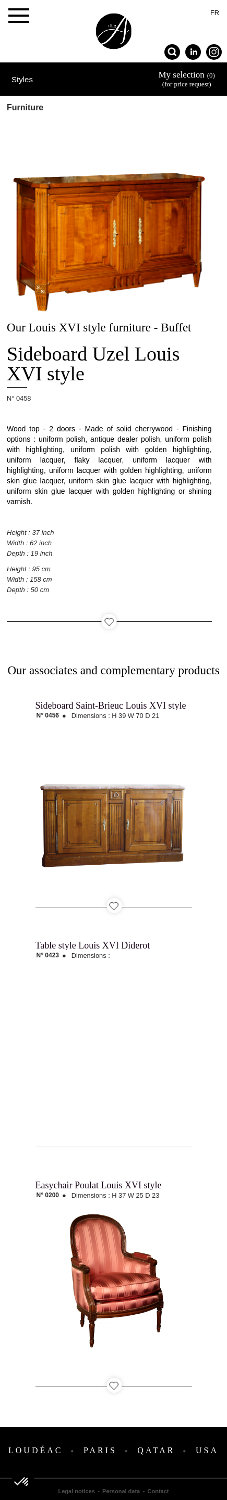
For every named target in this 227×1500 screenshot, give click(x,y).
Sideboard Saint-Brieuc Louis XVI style (110, 705)
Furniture (25, 107)
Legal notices (76, 1491)
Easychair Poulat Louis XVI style (98, 1185)
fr (214, 13)
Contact (158, 1491)
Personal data (121, 1491)
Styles (22, 79)
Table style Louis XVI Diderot (92, 945)
